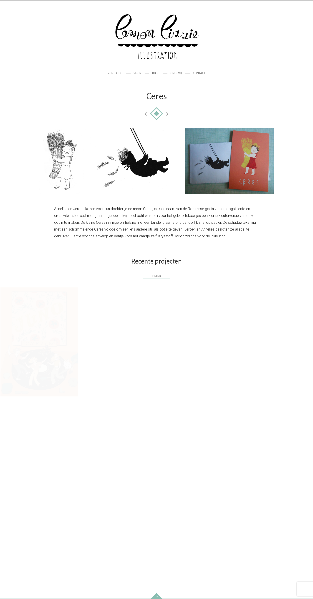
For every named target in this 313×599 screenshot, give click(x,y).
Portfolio (115, 73)
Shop (137, 73)
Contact (199, 73)
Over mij (176, 73)
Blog (155, 73)
